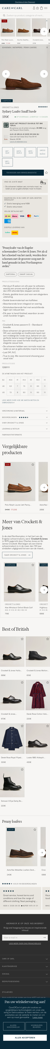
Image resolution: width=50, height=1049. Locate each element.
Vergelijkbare (14, 449)
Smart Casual (26, 274)
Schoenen (6, 47)
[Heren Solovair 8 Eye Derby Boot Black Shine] (12, 782)
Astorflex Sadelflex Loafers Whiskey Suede (22, 40)
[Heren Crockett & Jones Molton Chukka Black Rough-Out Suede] (38, 651)
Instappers (17, 47)
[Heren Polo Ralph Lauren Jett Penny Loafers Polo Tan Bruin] (8, 27)
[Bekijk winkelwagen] (41, 8)
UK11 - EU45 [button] (7, 162)
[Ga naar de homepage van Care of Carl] (12, 8)
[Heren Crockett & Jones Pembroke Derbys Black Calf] (12, 695)
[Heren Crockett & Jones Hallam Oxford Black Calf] (12, 651)
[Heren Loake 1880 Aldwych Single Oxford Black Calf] (38, 738)
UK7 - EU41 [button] (7, 152)
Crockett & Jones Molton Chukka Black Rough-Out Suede (37, 670)
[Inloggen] (34, 8)
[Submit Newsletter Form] (44, 937)
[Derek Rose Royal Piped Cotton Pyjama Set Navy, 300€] (12, 743)
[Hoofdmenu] (45, 8)
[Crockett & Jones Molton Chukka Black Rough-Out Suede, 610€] (38, 656)
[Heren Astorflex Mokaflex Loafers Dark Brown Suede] (21, 846)
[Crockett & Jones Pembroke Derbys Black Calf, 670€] (12, 700)
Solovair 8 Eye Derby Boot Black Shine (12, 801)
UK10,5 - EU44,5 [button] (42, 152)
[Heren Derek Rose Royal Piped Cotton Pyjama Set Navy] (12, 738)
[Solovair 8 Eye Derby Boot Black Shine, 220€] (12, 787)
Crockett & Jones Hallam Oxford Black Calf (11, 670)
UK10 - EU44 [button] (30, 152)
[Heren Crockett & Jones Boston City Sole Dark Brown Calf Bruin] (39, 27)
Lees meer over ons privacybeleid (25, 943)
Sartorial (10, 274)
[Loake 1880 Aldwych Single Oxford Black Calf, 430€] (38, 743)
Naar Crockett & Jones (17, 555)
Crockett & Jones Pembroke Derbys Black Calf (11, 714)
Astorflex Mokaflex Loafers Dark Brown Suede (20, 870)
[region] (25, 898)
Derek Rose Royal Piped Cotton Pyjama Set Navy (11, 757)
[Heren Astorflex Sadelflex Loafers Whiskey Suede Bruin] (23, 27)
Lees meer (38, 1017)
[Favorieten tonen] (37, 8)
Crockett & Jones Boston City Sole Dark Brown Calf (38, 40)
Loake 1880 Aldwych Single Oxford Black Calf (37, 757)
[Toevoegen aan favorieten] (32, 465)
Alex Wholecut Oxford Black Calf (19, 607)
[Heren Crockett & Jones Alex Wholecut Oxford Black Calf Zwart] (19, 582)
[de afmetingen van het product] (25, 388)
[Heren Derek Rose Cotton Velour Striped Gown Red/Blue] (38, 695)
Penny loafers (30, 47)
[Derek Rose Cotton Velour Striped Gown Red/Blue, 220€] (38, 700)
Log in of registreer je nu (18, 142)
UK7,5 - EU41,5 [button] (19, 152)
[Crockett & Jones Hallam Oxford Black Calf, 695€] (12, 656)
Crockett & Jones (10, 107)
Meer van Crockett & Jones (22, 524)
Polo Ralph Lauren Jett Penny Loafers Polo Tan (7, 40)
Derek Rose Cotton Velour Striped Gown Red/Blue (38, 714)
